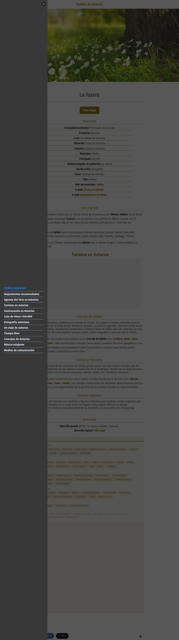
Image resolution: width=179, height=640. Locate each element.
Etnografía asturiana (16, 322)
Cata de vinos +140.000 (18, 316)
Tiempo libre (12, 333)
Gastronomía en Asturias (19, 311)
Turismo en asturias (16, 305)
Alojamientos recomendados (21, 294)
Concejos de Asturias (17, 339)
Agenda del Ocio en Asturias (21, 299)
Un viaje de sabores (16, 327)
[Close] (43, 4)
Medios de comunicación (19, 350)
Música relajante (14, 344)
